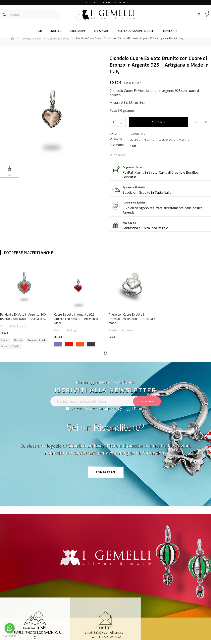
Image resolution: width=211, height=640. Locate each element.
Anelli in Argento (121, 336)
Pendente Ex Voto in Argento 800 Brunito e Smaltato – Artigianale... (23, 322)
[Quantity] (118, 128)
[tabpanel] (78, 310)
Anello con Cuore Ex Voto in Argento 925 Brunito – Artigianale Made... (132, 325)
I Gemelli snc (137, 139)
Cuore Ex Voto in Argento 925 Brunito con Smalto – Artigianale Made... (76, 325)
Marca (113, 139)
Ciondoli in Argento (142, 145)
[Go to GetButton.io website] (9, 636)
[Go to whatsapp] (10, 628)
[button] (105, 478)
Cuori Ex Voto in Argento (173, 145)
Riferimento (117, 150)
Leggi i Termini (134, 415)
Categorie (116, 144)
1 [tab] (105, 359)
